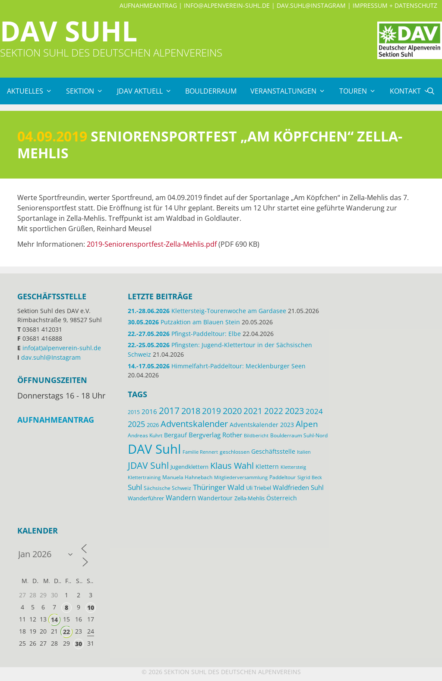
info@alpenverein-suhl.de (227, 5)
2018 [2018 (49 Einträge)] (190, 411)
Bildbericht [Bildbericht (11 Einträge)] (256, 436)
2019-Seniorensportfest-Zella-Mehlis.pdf (152, 244)
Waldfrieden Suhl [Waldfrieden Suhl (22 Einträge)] (298, 487)
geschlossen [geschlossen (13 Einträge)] (234, 451)
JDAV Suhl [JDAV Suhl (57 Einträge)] (148, 465)
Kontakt (413, 91)
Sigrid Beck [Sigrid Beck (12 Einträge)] (309, 477)
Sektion (88, 91)
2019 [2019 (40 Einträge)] (211, 410)
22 (66, 632)
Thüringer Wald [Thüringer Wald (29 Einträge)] (218, 487)
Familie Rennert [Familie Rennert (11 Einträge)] (200, 452)
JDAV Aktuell (148, 91)
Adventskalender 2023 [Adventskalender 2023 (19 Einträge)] (262, 425)
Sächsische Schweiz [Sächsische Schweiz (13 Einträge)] (167, 487)
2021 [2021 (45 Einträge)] (252, 411)
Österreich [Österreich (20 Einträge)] (281, 498)
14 (54, 619)
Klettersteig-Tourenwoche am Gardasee (207, 311)
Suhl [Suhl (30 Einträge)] (135, 487)
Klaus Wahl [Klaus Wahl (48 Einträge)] (232, 465)
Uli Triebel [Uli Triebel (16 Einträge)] (258, 488)
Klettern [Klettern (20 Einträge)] (267, 466)
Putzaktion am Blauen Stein (184, 322)
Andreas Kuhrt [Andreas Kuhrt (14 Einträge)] (145, 435)
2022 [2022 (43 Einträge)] (273, 411)
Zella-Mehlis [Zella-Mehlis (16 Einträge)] (249, 498)
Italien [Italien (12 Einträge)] (304, 452)
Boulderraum (211, 91)
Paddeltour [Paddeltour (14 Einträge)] (282, 477)
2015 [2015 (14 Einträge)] (134, 412)
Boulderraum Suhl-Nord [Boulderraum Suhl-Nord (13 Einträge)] (299, 435)
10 (90, 607)
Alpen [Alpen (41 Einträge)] (307, 424)
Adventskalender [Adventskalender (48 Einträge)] (194, 424)
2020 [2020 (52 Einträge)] (232, 411)
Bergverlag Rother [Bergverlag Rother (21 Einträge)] (215, 434)
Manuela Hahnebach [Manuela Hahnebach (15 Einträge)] (187, 477)
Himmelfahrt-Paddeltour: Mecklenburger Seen (217, 366)
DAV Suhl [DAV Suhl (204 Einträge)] (154, 449)
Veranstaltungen (291, 91)
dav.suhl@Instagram (311, 5)
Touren (361, 91)
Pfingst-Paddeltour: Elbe (184, 334)
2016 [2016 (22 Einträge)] (149, 411)
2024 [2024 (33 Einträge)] (314, 411)
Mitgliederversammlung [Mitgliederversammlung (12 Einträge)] (241, 477)
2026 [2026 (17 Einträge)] (153, 425)
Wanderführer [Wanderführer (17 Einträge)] (146, 498)
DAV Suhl (68, 31)
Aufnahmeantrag (148, 5)
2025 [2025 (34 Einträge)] (136, 424)
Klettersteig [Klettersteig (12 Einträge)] (293, 467)
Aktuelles (33, 91)
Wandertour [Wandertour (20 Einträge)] (215, 498)
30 (78, 644)
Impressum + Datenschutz (395, 5)
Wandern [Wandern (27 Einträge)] (181, 497)
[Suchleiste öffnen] (430, 91)
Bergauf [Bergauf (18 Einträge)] (175, 435)
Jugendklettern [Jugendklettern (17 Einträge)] (189, 467)
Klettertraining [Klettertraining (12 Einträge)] (144, 477)
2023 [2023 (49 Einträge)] (294, 411)
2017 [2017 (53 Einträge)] (169, 411)
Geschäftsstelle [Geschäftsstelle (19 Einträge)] (273, 451)
